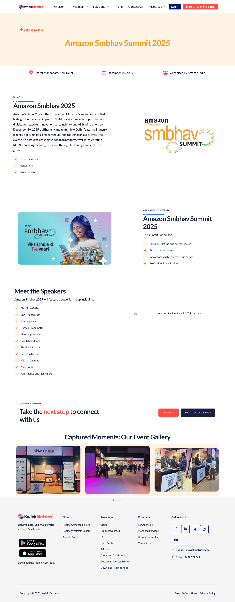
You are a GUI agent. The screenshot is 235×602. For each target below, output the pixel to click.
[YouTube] (176, 540)
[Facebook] (176, 529)
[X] (195, 529)
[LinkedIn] (185, 529)
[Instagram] (204, 529)
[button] (20, 467)
